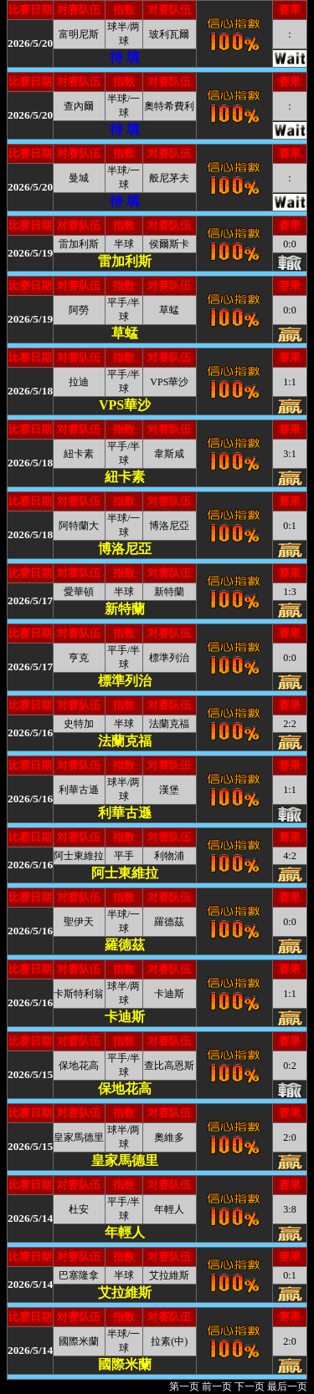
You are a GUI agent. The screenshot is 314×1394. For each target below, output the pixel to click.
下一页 (249, 1386)
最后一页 (287, 1386)
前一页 (217, 1386)
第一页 (184, 1386)
